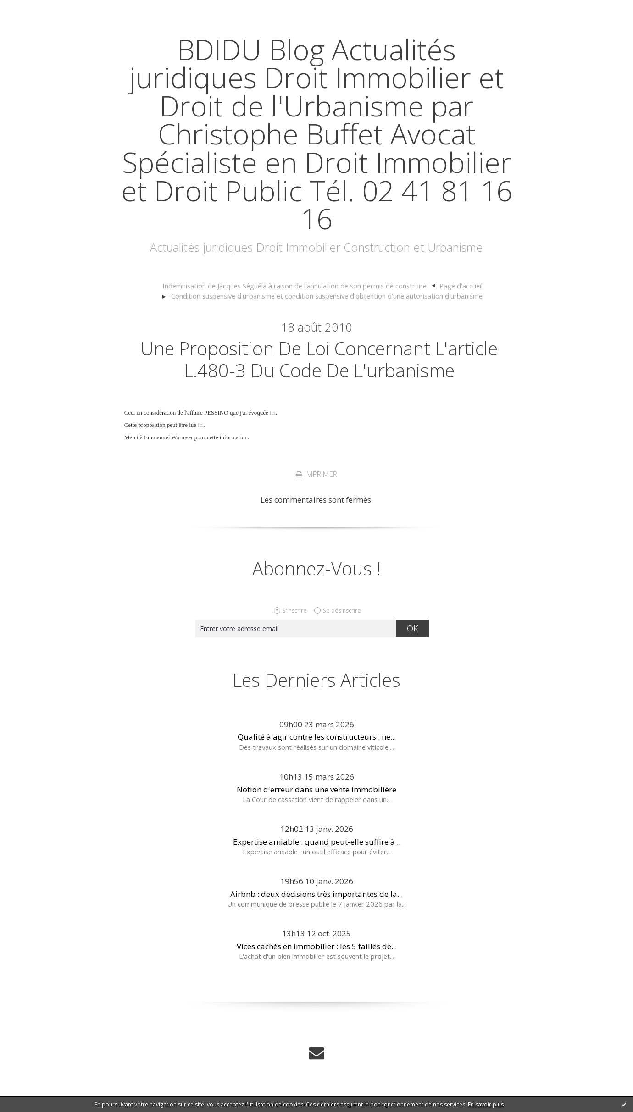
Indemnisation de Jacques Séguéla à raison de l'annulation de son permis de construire (294, 285)
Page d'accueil (461, 285)
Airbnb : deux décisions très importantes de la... (316, 894)
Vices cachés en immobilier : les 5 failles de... (317, 946)
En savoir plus (486, 1104)
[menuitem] (299, 286)
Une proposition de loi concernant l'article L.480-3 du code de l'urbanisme (319, 359)
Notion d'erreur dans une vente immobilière (316, 789)
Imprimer (316, 474)
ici (273, 412)
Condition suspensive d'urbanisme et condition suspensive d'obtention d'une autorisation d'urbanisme (327, 295)
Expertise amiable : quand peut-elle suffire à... (316, 841)
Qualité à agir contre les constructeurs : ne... (317, 736)
